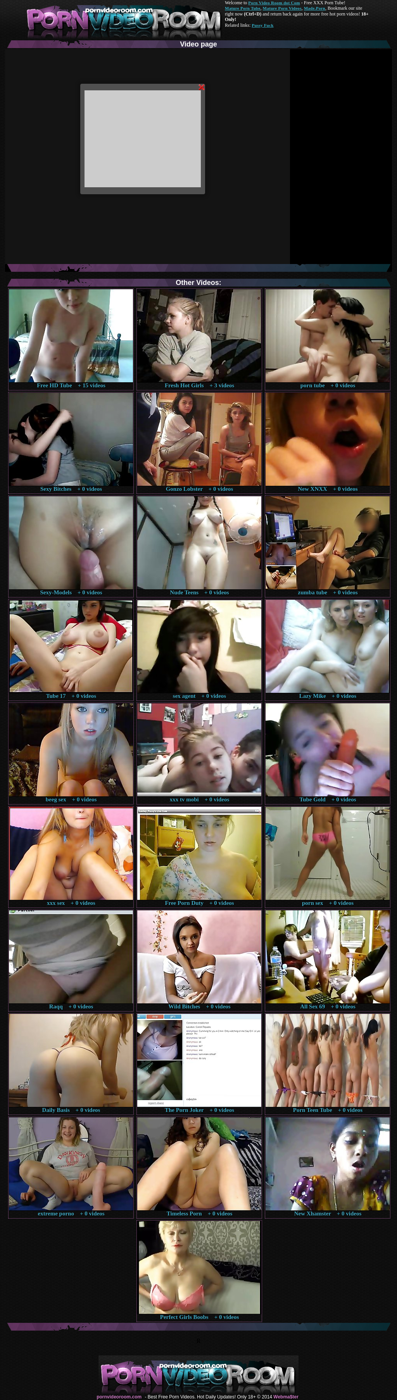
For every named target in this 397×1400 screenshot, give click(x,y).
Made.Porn (314, 8)
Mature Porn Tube (243, 8)
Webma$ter (285, 1397)
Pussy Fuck (262, 25)
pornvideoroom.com (119, 1397)
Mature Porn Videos (282, 8)
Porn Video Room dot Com (274, 2)
